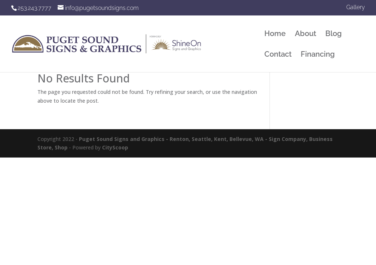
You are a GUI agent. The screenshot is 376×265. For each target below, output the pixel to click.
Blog (333, 34)
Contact (278, 55)
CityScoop (115, 147)
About (305, 34)
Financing (318, 55)
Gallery (355, 7)
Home (275, 34)
